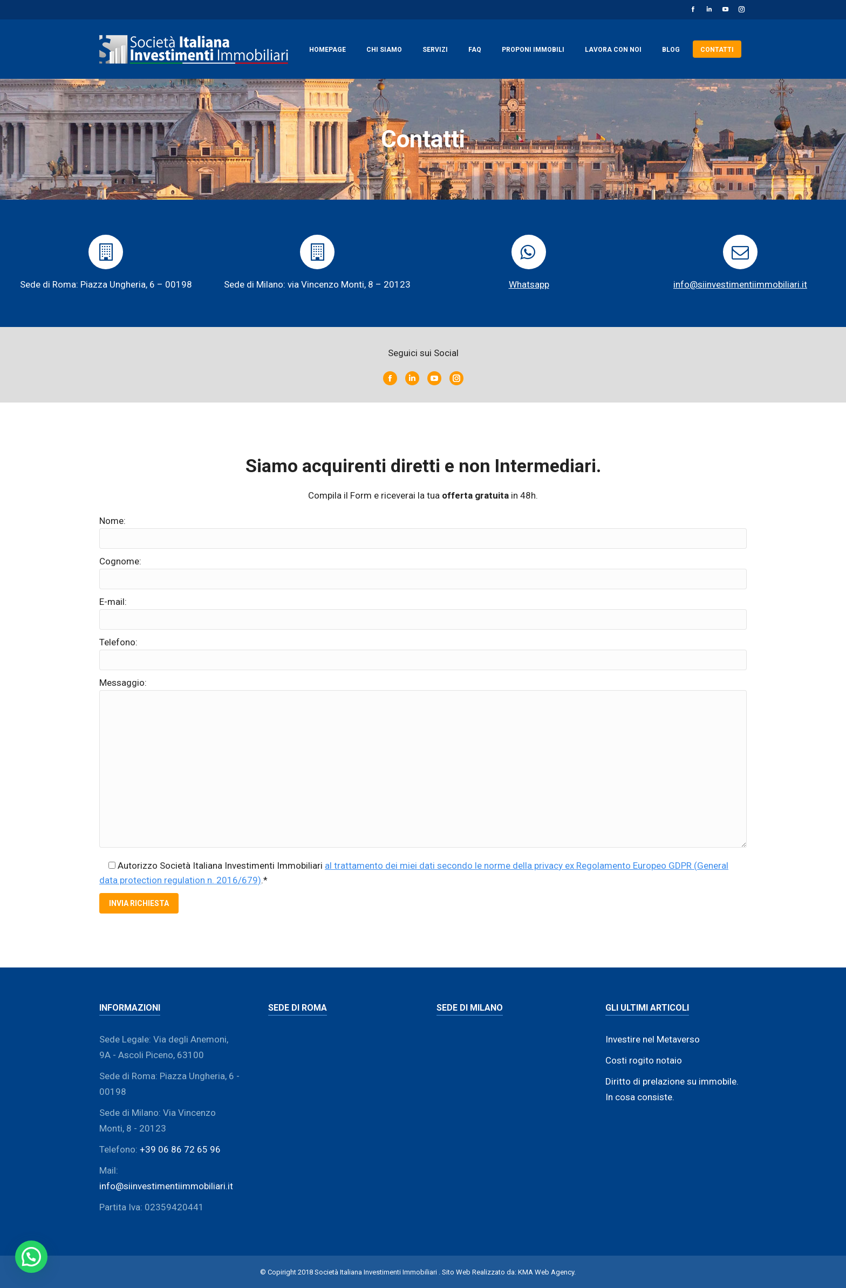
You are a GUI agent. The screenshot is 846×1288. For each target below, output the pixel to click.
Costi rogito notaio (643, 1060)
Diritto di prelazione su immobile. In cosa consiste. (672, 1089)
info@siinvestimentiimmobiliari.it (740, 284)
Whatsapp (529, 284)
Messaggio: (123, 682)
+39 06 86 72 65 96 (180, 1149)
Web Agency (554, 1272)
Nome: (112, 520)
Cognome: (120, 561)
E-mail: (113, 601)
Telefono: (118, 642)
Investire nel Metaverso (652, 1039)
